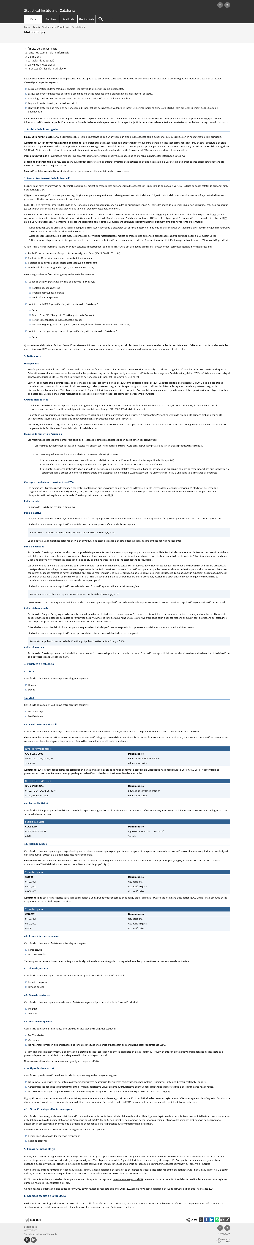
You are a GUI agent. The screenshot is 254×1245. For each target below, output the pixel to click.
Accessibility (30, 1229)
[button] (227, 1219)
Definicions (34, 56)
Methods (68, 19)
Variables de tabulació (41, 60)
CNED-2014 (37, 785)
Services (51, 19)
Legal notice (30, 1226)
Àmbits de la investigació (42, 48)
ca (220, 5)
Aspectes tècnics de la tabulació (47, 68)
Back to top (225, 1240)
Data (33, 19)
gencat (65, 5)
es (227, 5)
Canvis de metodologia (41, 64)
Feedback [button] (33, 1220)
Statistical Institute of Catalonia (49, 10)
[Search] (125, 19)
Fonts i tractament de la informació (48, 52)
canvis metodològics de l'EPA (128, 1179)
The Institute (86, 19)
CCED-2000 (37, 753)
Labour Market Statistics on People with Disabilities (54, 27)
